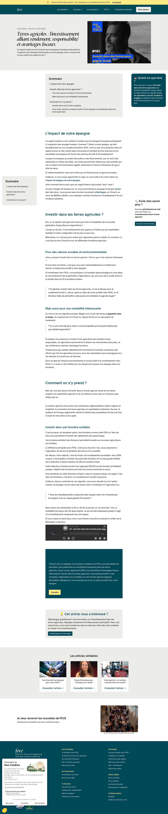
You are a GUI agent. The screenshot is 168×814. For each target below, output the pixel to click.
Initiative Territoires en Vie (117, 800)
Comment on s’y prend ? (16, 200)
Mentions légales (68, 793)
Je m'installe (62, 9)
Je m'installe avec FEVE (70, 752)
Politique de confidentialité (71, 790)
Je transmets (92, 9)
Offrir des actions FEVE (116, 762)
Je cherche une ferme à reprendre (74, 756)
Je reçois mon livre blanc (145, 224)
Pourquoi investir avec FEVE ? (119, 752)
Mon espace (143, 9)
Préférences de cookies (70, 796)
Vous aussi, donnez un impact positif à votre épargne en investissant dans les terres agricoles (84, 110)
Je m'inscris (116, 2)
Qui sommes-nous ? (69, 787)
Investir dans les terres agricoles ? (15, 193)
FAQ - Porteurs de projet (71, 762)
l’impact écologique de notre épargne (62, 180)
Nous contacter (113, 778)
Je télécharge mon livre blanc (60, 633)
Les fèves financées (115, 784)
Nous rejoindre (113, 781)
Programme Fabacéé (123, 9)
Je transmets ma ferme (70, 774)
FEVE (106, 9)
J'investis (76, 9)
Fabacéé (111, 796)
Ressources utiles (68, 765)
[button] (63, 9)
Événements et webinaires (118, 787)
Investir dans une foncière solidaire (66, 106)
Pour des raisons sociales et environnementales (72, 93)
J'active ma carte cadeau (117, 759)
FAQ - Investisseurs (115, 765)
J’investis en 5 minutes (116, 756)
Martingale (101, 192)
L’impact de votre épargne (17, 186)
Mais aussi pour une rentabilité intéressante (70, 97)
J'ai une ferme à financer (70, 759)
